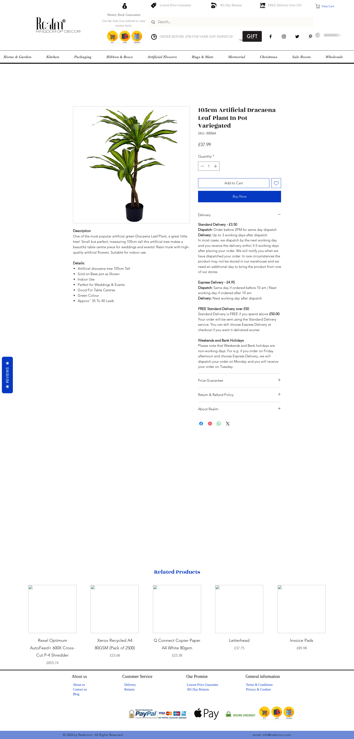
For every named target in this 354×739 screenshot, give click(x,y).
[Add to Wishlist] (276, 183)
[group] (177, 625)
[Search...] (231, 22)
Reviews (7, 375)
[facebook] (270, 36)
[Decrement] (202, 166)
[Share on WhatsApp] (219, 423)
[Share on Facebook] (201, 423)
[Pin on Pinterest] (210, 423)
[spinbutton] (209, 166)
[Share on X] (228, 423)
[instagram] (283, 36)
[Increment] (216, 166)
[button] (328, 6)
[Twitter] (297, 36)
